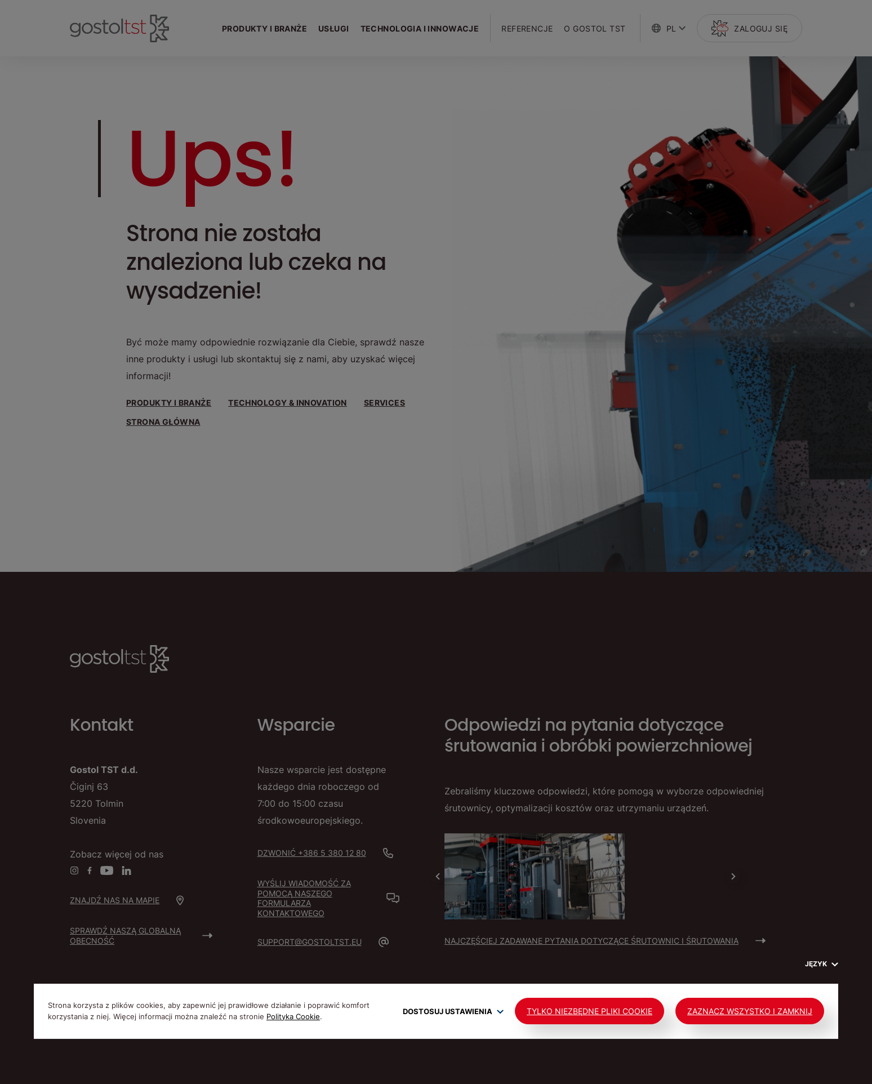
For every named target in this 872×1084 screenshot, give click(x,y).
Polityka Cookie (293, 1016)
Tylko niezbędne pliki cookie (589, 1011)
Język (821, 963)
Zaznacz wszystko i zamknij (749, 1011)
